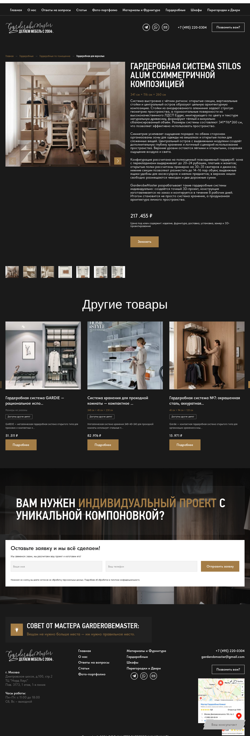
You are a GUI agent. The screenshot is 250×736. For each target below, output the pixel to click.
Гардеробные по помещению (54, 56)
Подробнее (21, 445)
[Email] (165, 27)
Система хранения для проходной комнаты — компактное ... (117, 401)
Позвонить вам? (228, 27)
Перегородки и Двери (223, 10)
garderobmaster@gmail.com (223, 656)
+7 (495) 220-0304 (192, 27)
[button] (117, 161)
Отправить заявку (220, 566)
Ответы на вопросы (56, 10)
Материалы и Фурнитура (141, 10)
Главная (16, 10)
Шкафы (196, 10)
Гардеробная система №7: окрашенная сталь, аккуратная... (204, 401)
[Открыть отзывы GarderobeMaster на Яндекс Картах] (233, 731)
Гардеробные (175, 10)
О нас (31, 10)
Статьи (81, 10)
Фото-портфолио (104, 10)
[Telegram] (146, 27)
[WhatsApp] (156, 27)
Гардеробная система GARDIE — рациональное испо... (34, 401)
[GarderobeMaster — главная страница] (29, 27)
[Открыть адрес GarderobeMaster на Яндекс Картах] (221, 700)
